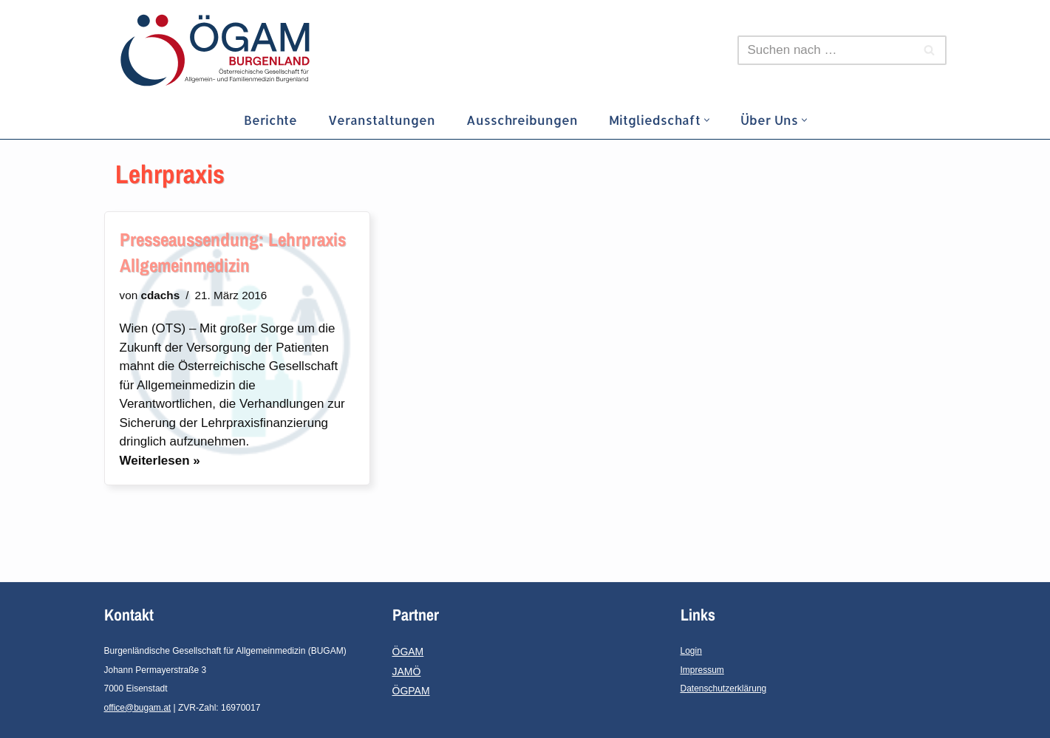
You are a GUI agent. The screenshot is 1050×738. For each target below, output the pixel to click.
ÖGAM (408, 651)
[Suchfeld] (825, 50)
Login (691, 651)
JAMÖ (406, 671)
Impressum (702, 670)
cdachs (160, 295)
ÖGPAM (411, 691)
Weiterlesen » (160, 461)
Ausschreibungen (522, 120)
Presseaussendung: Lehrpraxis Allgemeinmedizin (233, 252)
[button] (706, 120)
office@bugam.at (137, 708)
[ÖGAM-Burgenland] (218, 50)
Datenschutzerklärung (724, 688)
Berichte (270, 120)
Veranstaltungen (381, 120)
